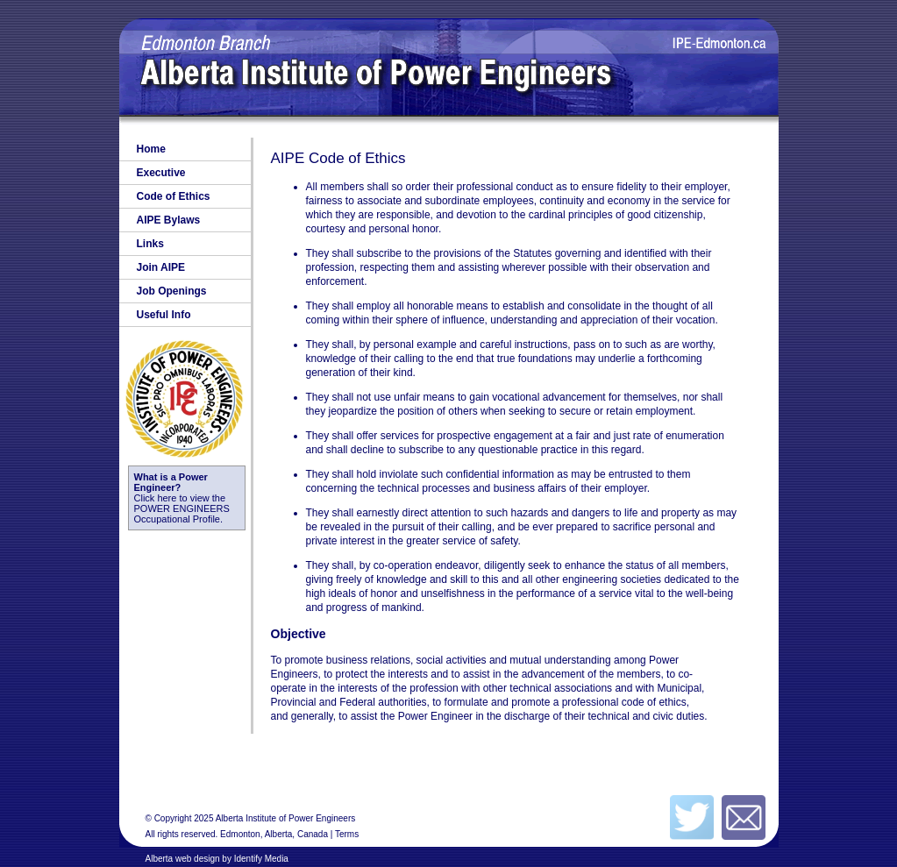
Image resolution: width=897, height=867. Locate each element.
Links (150, 244)
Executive (161, 173)
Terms (347, 834)
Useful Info (164, 315)
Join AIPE (161, 267)
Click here (171, 487)
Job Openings (172, 291)
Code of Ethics (173, 196)
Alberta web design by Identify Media (217, 858)
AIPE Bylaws (169, 220)
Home (151, 149)
